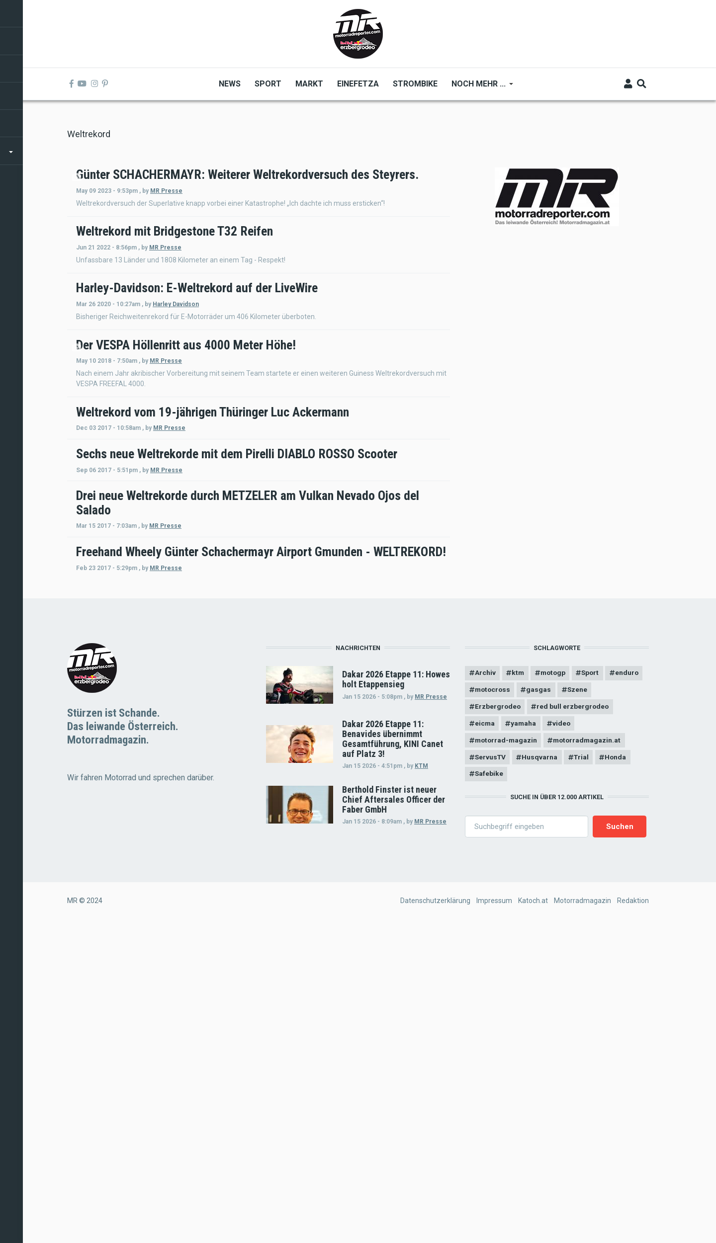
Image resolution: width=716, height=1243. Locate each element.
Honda (619, 1071)
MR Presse (300, 204)
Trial (584, 1071)
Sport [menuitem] (268, 83)
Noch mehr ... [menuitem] (479, 87)
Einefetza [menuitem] (358, 83)
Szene (621, 1001)
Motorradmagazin (582, 1215)
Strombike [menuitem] (415, 83)
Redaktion (633, 1215)
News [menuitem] (230, 83)
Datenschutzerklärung (435, 1215)
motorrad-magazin (507, 1053)
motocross (533, 1001)
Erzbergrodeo (498, 1019)
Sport (594, 984)
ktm (518, 984)
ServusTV (491, 1071)
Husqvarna (541, 1071)
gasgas (581, 1001)
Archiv (485, 984)
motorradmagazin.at (590, 1053)
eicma (485, 1036)
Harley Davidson (310, 387)
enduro (487, 1001)
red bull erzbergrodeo (574, 1019)
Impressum (494, 1215)
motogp (555, 984)
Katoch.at (533, 1215)
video (563, 1036)
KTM (421, 1077)
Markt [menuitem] (309, 83)
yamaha (524, 1036)
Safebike (489, 1087)
